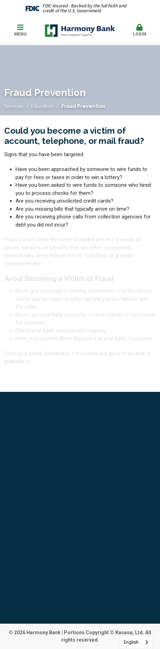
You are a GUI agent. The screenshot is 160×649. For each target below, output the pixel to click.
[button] (140, 30)
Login (139, 30)
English (131, 642)
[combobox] (136, 642)
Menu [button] (20, 30)
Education (42, 106)
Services (13, 106)
